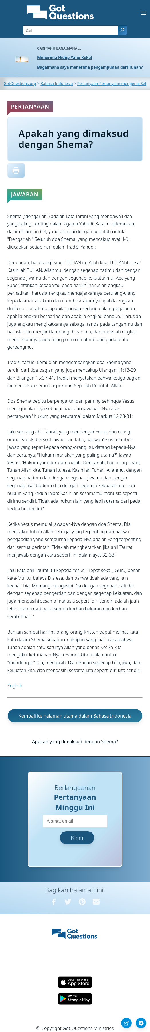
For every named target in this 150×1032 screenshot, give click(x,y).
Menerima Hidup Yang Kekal (64, 57)
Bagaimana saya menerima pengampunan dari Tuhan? (90, 67)
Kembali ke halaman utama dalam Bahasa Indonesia (75, 716)
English (14, 686)
